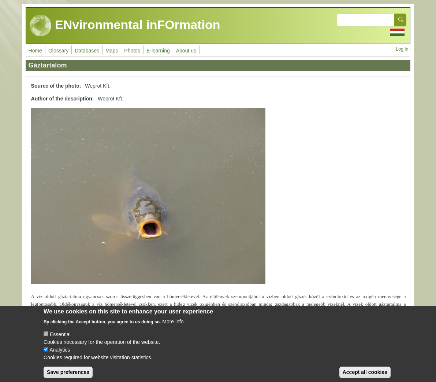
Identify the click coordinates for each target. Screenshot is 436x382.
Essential (60, 339)
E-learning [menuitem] (158, 51)
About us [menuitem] (186, 51)
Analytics (59, 355)
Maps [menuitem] (111, 51)
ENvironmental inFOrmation (125, 26)
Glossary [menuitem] (58, 51)
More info (172, 327)
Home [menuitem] (35, 51)
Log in (402, 49)
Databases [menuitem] (87, 51)
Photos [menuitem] (132, 51)
